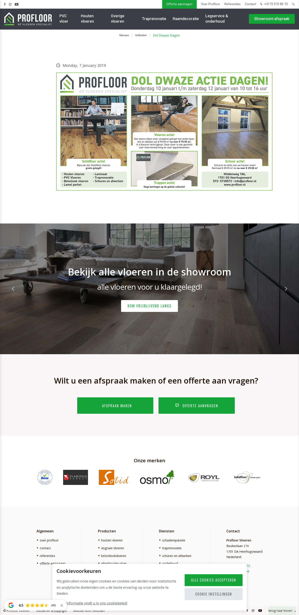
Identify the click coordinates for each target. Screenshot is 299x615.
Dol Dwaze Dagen (166, 35)
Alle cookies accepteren (213, 580)
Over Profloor (210, 4)
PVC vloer (63, 19)
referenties (47, 556)
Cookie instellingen (213, 594)
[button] (286, 288)
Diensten (166, 531)
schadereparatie (173, 540)
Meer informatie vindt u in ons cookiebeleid (92, 603)
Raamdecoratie (186, 19)
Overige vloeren (117, 19)
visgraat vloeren (112, 548)
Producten (107, 531)
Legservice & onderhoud (216, 19)
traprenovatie (172, 548)
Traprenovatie (154, 19)
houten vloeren (112, 540)
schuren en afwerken (176, 556)
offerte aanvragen (53, 564)
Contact (250, 4)
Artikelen (141, 35)
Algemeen (45, 531)
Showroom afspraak (271, 19)
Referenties (232, 4)
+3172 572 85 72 (273, 4)
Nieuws (124, 35)
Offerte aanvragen (179, 4)
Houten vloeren (87, 19)
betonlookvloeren (113, 556)
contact (45, 548)
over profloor (49, 540)
